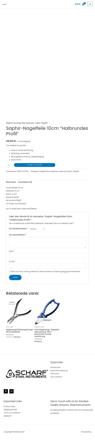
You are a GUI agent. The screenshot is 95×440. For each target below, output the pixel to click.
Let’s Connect (56, 377)
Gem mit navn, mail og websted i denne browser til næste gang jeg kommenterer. (45, 271)
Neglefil (9, 123)
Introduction (55, 367)
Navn (12, 251)
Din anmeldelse (17, 234)
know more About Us (59, 370)
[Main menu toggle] (90, 4)
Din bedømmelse (18, 228)
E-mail (12, 261)
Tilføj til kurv (34, 165)
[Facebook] (6, 391)
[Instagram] (11, 391)
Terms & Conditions (12, 413)
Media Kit (7, 416)
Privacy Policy (9, 406)
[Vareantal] (9, 165)
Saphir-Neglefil (41, 123)
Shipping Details (10, 409)
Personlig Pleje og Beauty (23, 123)
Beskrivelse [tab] (11, 182)
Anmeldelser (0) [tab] (25, 182)
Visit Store (54, 374)
